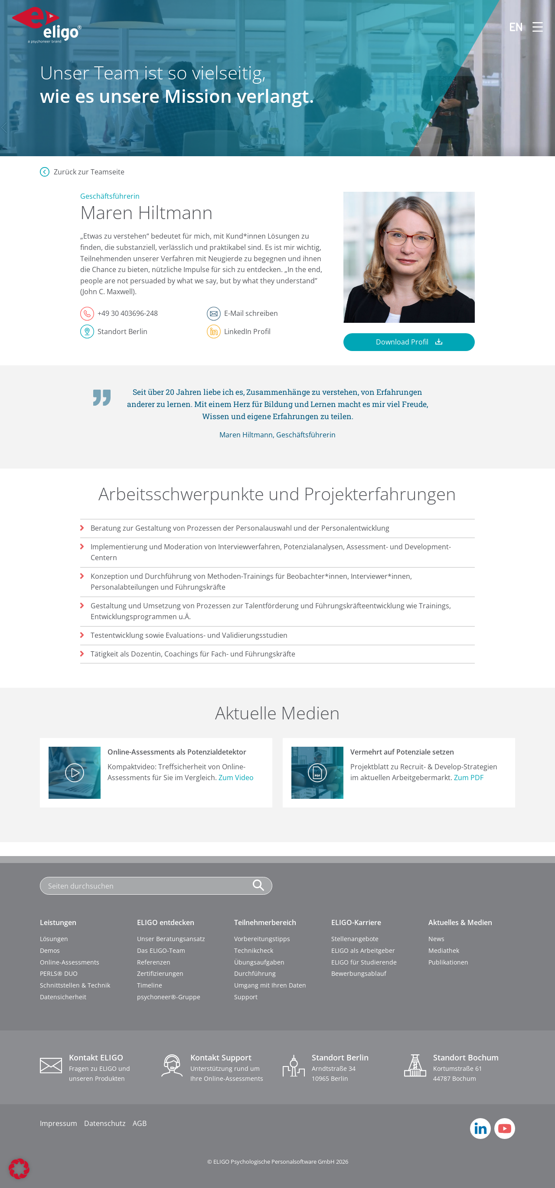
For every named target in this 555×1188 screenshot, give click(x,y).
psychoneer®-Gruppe (168, 997)
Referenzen (153, 962)
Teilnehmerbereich (265, 922)
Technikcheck (253, 950)
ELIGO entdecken (165, 922)
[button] (19, 1169)
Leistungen (58, 922)
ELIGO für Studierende (364, 962)
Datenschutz (105, 1123)
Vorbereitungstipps (262, 939)
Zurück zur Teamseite (89, 172)
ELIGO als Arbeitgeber (363, 950)
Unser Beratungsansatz (171, 939)
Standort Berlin (122, 331)
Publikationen (448, 962)
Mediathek (443, 950)
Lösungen (54, 939)
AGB (140, 1123)
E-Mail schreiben (251, 313)
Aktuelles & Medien (460, 922)
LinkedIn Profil (247, 331)
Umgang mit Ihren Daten (270, 985)
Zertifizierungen (160, 973)
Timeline (149, 985)
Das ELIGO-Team (161, 950)
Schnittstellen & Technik (75, 985)
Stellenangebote (355, 939)
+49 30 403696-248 (128, 313)
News (436, 939)
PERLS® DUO (59, 973)
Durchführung (255, 973)
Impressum (58, 1123)
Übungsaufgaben (259, 962)
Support (246, 997)
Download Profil (402, 342)
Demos (50, 950)
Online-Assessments (69, 962)
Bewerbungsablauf (358, 973)
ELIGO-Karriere (356, 922)
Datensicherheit (63, 997)
